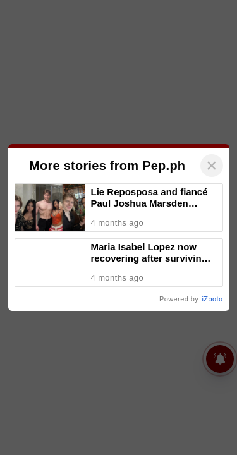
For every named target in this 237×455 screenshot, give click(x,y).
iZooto (212, 299)
